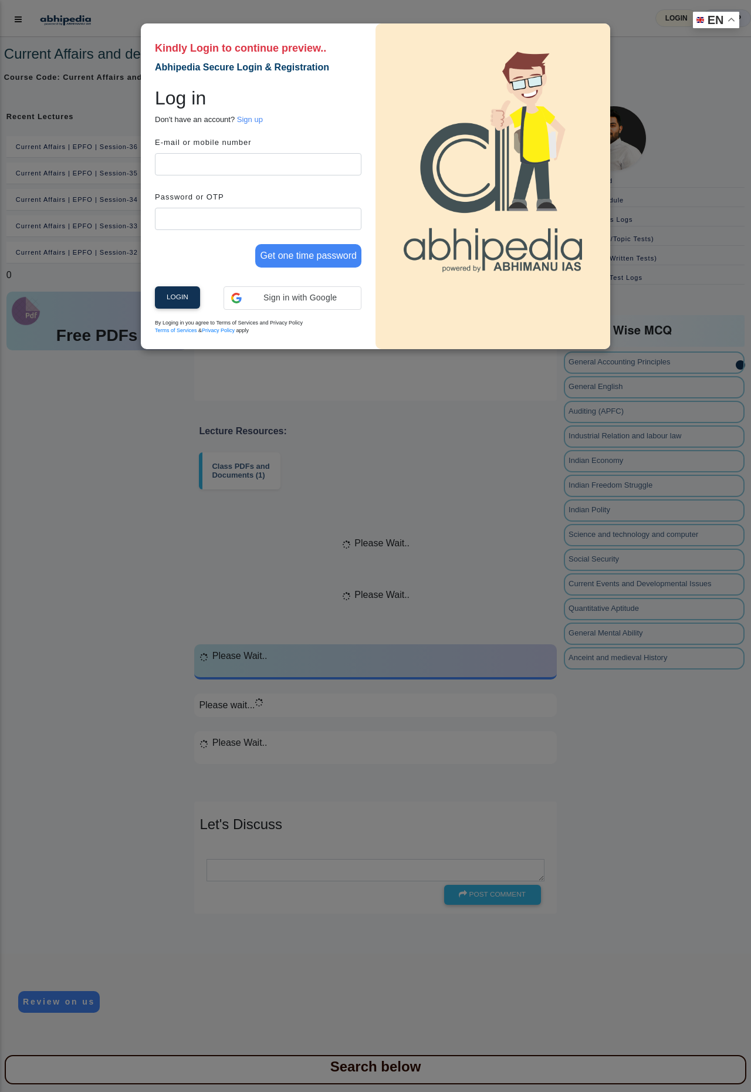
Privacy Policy (218, 330)
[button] (292, 298)
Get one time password (308, 256)
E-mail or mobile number (203, 142)
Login (177, 297)
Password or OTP (189, 196)
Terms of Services (176, 330)
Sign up (250, 119)
